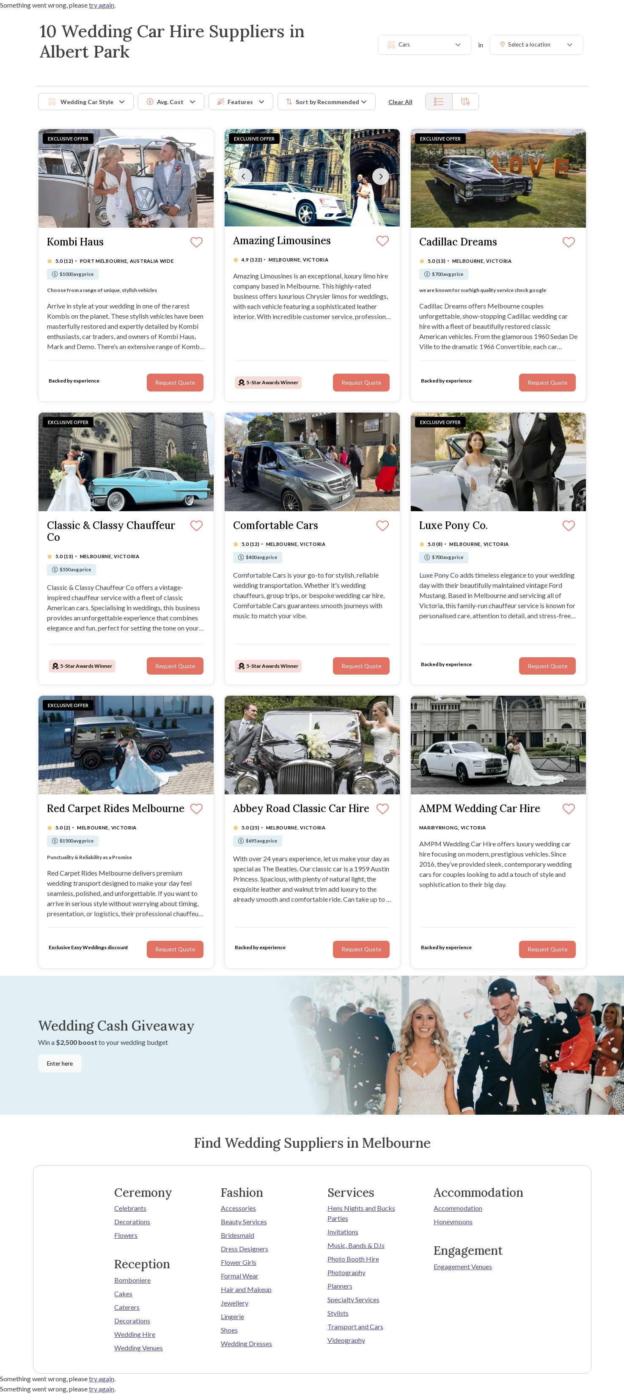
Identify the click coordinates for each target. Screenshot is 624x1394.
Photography (346, 1272)
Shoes (229, 1330)
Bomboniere (132, 1280)
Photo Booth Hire (353, 1259)
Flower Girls (238, 1262)
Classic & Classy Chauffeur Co (111, 532)
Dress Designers (244, 1249)
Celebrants (130, 1208)
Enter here (60, 1063)
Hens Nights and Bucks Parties (361, 1213)
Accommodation (458, 1208)
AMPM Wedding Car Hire (479, 809)
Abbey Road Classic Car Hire (301, 809)
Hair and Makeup (246, 1289)
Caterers (127, 1307)
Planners (339, 1286)
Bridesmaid (237, 1235)
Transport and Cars (355, 1326)
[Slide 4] (320, 213)
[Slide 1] (305, 213)
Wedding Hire (134, 1334)
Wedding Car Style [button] (80, 101)
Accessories (238, 1208)
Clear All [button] (400, 101)
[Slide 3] (316, 213)
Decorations (132, 1222)
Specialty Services (353, 1299)
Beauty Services (244, 1222)
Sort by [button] (322, 101)
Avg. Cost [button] (165, 101)
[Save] (196, 243)
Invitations (342, 1232)
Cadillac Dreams (458, 242)
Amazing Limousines (282, 241)
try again (101, 5)
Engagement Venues (463, 1266)
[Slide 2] (312, 213)
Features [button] (235, 101)
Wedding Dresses (246, 1343)
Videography (346, 1340)
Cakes (123, 1293)
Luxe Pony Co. (453, 526)
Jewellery (234, 1303)
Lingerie (232, 1316)
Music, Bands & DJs (356, 1245)
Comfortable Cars (275, 526)
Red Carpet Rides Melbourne (115, 809)
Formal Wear (239, 1276)
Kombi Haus (75, 242)
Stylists (338, 1313)
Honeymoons (453, 1222)
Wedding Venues (138, 1348)
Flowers (125, 1235)
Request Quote (175, 382)
